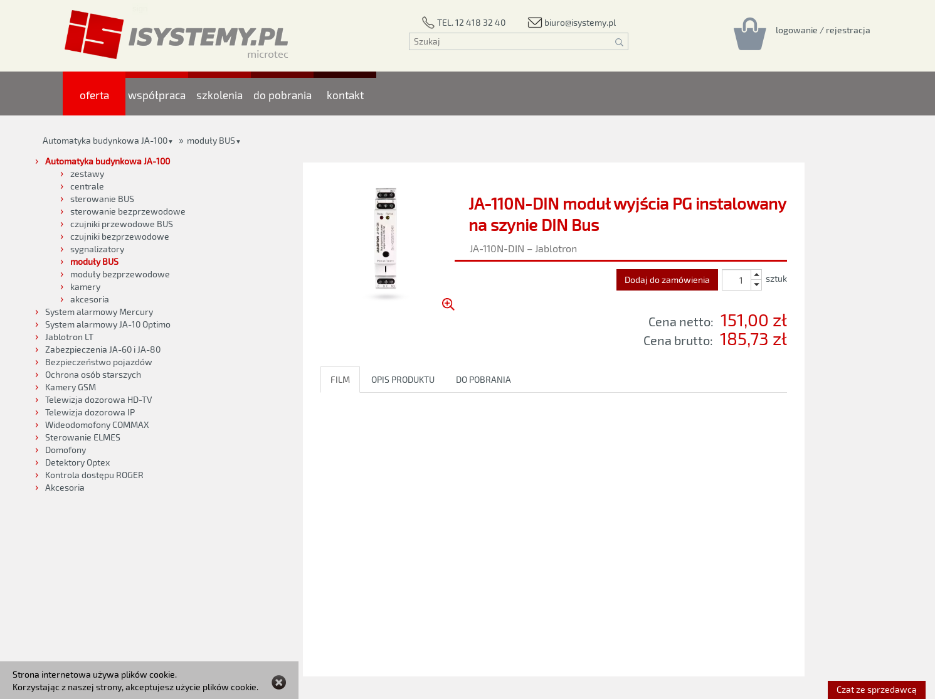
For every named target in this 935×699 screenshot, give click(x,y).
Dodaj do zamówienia (667, 279)
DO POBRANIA (483, 379)
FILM (340, 379)
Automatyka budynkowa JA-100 (105, 140)
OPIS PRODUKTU (403, 379)
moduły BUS (211, 140)
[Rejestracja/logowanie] (823, 29)
